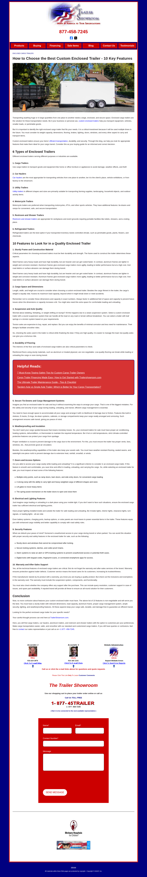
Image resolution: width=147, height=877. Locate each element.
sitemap (73, 867)
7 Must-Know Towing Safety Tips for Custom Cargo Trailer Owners (51, 373)
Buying (37, 45)
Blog (91, 45)
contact (21, 629)
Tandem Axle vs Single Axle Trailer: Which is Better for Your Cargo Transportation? (59, 387)
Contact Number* (50, 738)
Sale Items (73, 45)
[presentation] (65, 780)
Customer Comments (87, 675)
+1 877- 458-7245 (66, 629)
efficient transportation (58, 141)
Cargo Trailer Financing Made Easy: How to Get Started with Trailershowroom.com (59, 377)
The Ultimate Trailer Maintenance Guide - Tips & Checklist (46, 382)
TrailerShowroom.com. (59, 618)
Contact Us (109, 45)
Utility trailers (18, 191)
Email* (78, 725)
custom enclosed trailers (89, 121)
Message (47, 751)
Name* (46, 725)
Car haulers (17, 177)
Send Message (55, 792)
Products (19, 45)
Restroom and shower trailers (25, 219)
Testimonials (127, 45)
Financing (55, 45)
